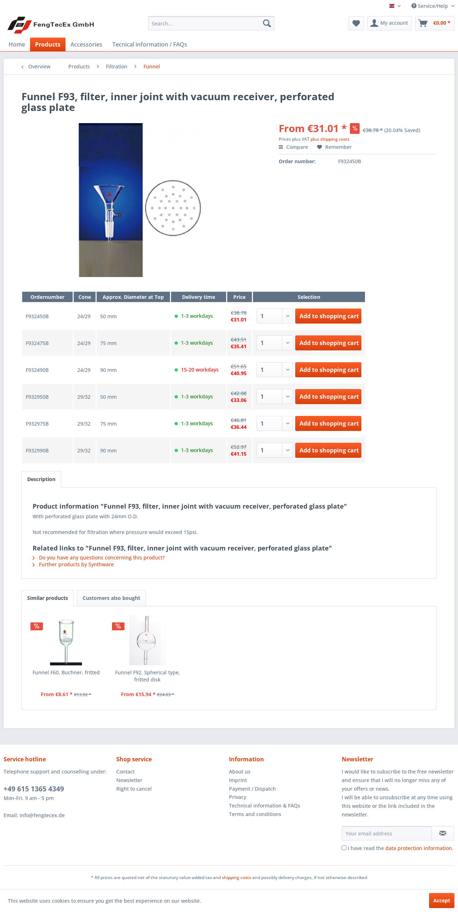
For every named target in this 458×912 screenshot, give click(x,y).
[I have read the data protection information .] (344, 847)
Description (41, 479)
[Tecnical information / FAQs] (149, 44)
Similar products (47, 598)
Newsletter (129, 780)
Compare (293, 147)
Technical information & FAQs (264, 805)
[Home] (17, 44)
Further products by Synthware (73, 564)
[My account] (389, 23)
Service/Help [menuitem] (430, 6)
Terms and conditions (255, 814)
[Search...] (211, 23)
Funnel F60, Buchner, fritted (66, 672)
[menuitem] (211, 23)
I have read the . (400, 848)
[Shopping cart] (434, 23)
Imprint (238, 780)
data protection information (418, 848)
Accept (441, 900)
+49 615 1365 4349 (34, 789)
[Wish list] (356, 23)
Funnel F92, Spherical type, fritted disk (147, 676)
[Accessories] (86, 44)
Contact (125, 771)
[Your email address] (387, 833)
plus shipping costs (330, 139)
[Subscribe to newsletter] (443, 833)
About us (239, 771)
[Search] (266, 23)
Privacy (237, 797)
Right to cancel (134, 788)
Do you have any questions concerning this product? (99, 557)
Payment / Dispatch (252, 788)
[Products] (47, 44)
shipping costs (236, 877)
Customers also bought (111, 598)
